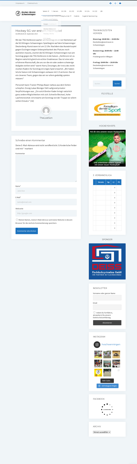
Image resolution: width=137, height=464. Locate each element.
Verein (45, 11)
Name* (18, 186)
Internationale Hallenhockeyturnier (56, 16)
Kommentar (20, 153)
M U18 (79, 11)
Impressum (20, 3)
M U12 (95, 11)
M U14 (87, 11)
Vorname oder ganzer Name (104, 293)
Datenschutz (33, 3)
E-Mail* (18, 197)
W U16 (63, 11)
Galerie (76, 16)
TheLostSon (46, 118)
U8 (101, 11)
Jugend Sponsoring (89, 16)
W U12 (71, 11)
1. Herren (55, 11)
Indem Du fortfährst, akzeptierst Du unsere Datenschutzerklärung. (103, 315)
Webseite (19, 208)
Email (95, 303)
